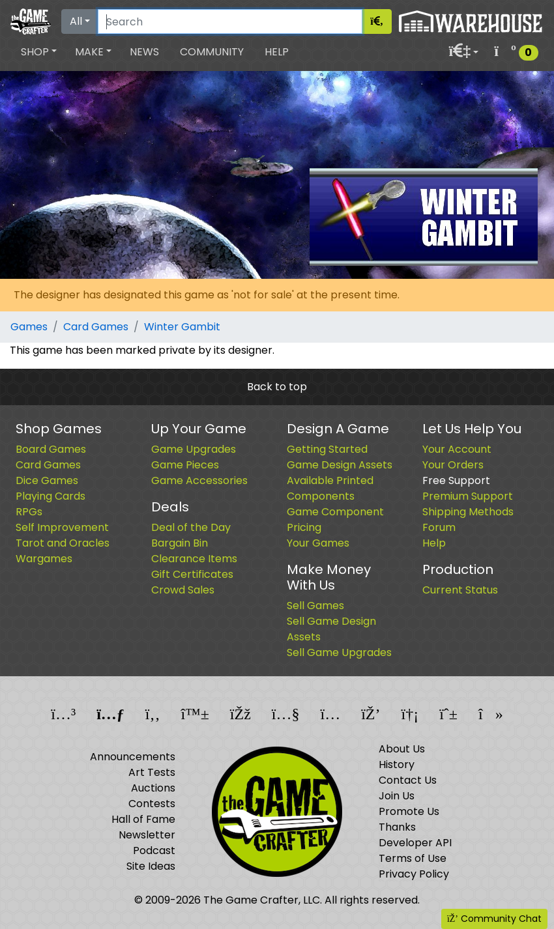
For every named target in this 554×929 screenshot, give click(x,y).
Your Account (456, 449)
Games (29, 326)
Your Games (318, 543)
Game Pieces (185, 464)
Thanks (397, 827)
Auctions (153, 787)
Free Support (456, 480)
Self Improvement (62, 527)
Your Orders (453, 464)
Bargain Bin (179, 543)
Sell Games (315, 605)
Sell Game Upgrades (339, 652)
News (144, 51)
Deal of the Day (191, 527)
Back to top (277, 386)
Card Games (95, 326)
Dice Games (47, 480)
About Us (402, 748)
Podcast (154, 850)
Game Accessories (199, 480)
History (397, 764)
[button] (39, 52)
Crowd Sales (182, 589)
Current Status (460, 589)
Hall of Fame (143, 819)
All (76, 21)
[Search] (230, 21)
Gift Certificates (192, 574)
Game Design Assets (339, 464)
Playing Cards (50, 496)
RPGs (29, 511)
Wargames (44, 558)
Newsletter (147, 834)
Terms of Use (412, 858)
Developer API (415, 842)
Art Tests (151, 772)
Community (212, 51)
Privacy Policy (414, 873)
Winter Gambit (182, 326)
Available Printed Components (330, 488)
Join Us (397, 795)
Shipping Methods (468, 511)
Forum (439, 527)
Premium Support (467, 496)
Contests (151, 803)
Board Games (51, 449)
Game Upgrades (193, 449)
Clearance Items (194, 558)
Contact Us (408, 780)
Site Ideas (150, 866)
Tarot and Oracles (62, 543)
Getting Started (327, 449)
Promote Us (409, 811)
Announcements (132, 756)
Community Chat (494, 918)
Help (277, 51)
